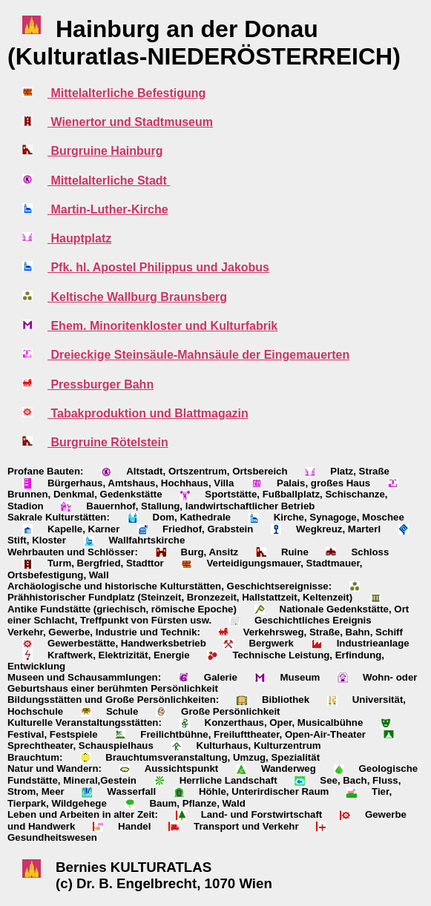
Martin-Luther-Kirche (107, 209)
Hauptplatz (79, 238)
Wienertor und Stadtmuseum (130, 122)
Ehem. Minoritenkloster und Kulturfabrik (162, 326)
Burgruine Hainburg (105, 151)
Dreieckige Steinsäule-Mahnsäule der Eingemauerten (198, 354)
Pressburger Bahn (100, 384)
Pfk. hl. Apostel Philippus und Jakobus (158, 267)
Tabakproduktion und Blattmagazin (148, 413)
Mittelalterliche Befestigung (126, 93)
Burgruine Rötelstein (107, 442)
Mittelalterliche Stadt (108, 180)
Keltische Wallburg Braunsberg (137, 297)
